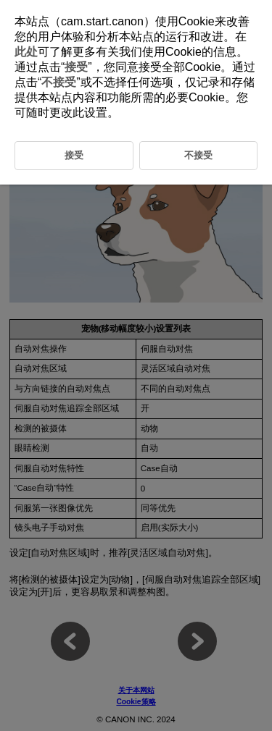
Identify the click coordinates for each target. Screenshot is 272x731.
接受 (76, 67)
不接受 (58, 82)
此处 (26, 52)
